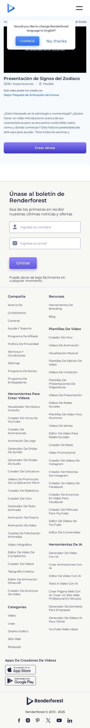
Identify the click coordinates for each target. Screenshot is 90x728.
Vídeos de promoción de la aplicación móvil (23, 481)
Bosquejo (14, 647)
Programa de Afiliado (23, 336)
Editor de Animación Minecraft (22, 581)
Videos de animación (64, 345)
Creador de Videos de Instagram (64, 462)
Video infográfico (20, 544)
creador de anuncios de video (23, 592)
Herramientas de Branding (61, 306)
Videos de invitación (63, 372)
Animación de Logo (22, 440)
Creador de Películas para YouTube (63, 511)
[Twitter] (48, 720)
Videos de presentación (65, 395)
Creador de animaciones (17, 431)
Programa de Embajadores (17, 380)
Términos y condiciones (16, 353)
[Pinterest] (38, 720)
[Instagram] (28, 720)
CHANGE (27, 41)
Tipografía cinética (21, 571)
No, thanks (56, 41)
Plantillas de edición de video (65, 362)
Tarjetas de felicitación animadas (24, 535)
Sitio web (14, 639)
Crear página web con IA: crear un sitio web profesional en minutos (65, 595)
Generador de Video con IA (63, 554)
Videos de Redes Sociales (60, 404)
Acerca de (15, 305)
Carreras (14, 320)
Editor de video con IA (65, 576)
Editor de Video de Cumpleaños (21, 554)
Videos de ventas (61, 425)
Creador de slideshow (23, 490)
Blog (52, 316)
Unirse (23, 263)
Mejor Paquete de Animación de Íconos (31, 95)
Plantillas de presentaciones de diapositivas (62, 383)
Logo (11, 623)
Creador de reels (61, 445)
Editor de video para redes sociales (63, 435)
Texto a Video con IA (63, 583)
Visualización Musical (63, 353)
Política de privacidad (23, 344)
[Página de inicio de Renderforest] (11, 8)
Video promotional (62, 452)
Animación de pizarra (23, 517)
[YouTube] (59, 720)
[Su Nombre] (45, 227)
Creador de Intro (61, 337)
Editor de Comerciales (64, 532)
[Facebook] (19, 720)
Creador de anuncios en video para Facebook (64, 498)
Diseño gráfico (18, 631)
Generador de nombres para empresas (65, 608)
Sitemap (14, 363)
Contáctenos (17, 313)
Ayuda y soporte (19, 328)
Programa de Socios (22, 371)
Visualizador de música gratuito (24, 408)
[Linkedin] (69, 720)
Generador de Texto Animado (22, 508)
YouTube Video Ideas (63, 629)
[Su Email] (45, 243)
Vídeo (12, 615)
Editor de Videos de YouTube (63, 522)
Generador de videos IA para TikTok (65, 619)
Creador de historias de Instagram (63, 473)
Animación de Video (22, 525)
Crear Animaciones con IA (65, 566)
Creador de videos (21, 564)
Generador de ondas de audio (22, 461)
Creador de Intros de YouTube (23, 419)
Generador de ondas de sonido (22, 450)
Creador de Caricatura (23, 471)
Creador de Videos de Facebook (64, 485)
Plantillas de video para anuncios (65, 416)
